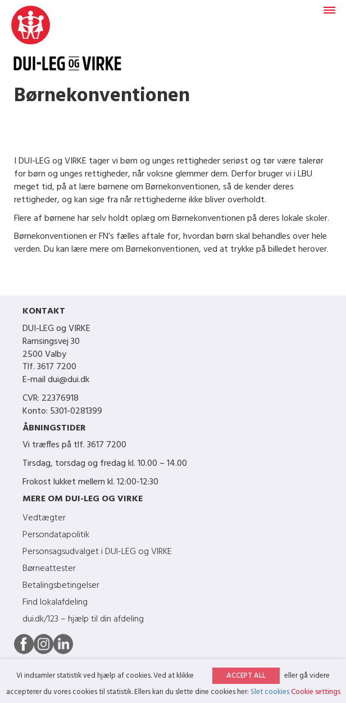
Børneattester (49, 568)
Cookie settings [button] (315, 692)
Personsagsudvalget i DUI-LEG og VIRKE (97, 552)
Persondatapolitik (55, 535)
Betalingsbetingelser (60, 585)
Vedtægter (44, 518)
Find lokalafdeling (55, 602)
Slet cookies (270, 692)
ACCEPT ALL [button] (246, 676)
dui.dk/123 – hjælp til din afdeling (83, 619)
